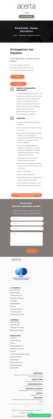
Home (15, 35)
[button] (39, 415)
